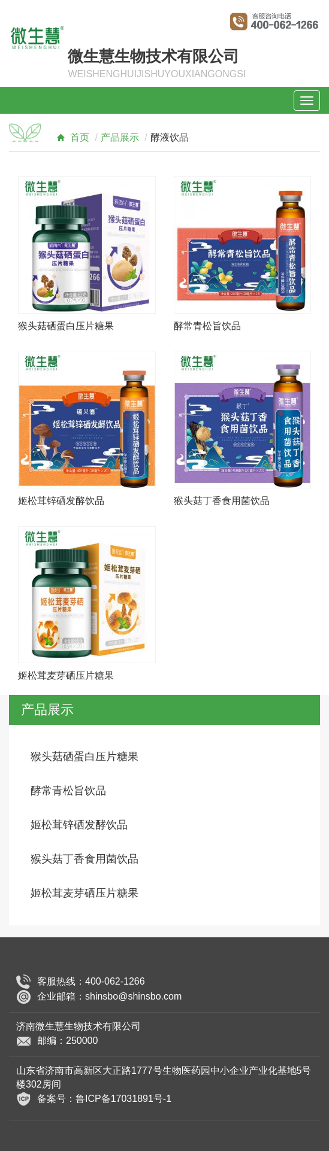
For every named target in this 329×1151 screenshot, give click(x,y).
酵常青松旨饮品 (207, 326)
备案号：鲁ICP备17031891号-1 (104, 1098)
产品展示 (120, 137)
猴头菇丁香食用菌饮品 (222, 501)
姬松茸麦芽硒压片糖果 (66, 675)
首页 (70, 137)
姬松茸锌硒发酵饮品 (61, 501)
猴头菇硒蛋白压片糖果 (66, 326)
